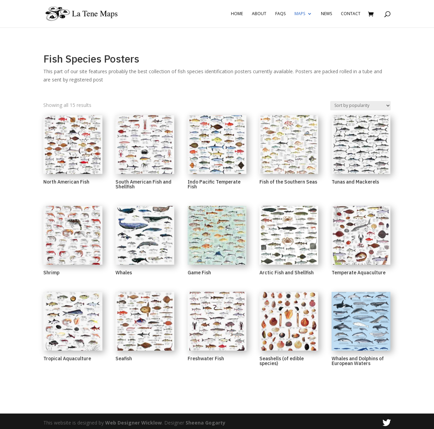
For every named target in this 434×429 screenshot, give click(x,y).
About (259, 13)
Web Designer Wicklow (133, 422)
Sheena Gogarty (205, 422)
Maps (299, 13)
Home (237, 13)
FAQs (280, 13)
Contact (350, 13)
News (326, 13)
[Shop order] (360, 105)
